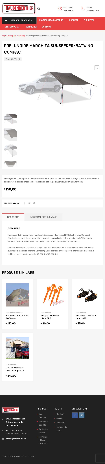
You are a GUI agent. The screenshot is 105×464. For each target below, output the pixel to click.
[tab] (13, 217)
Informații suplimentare (43, 217)
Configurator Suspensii (51, 20)
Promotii (73, 20)
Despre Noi (31, 27)
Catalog (21, 36)
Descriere (13, 217)
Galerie (59, 418)
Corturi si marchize (14, 312)
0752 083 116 (92, 10)
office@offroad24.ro (16, 439)
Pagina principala (9, 36)
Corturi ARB (46, 312)
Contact (46, 27)
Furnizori (89, 20)
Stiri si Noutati (12, 27)
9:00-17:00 (69, 10)
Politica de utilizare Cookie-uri (44, 440)
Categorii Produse (21, 20)
